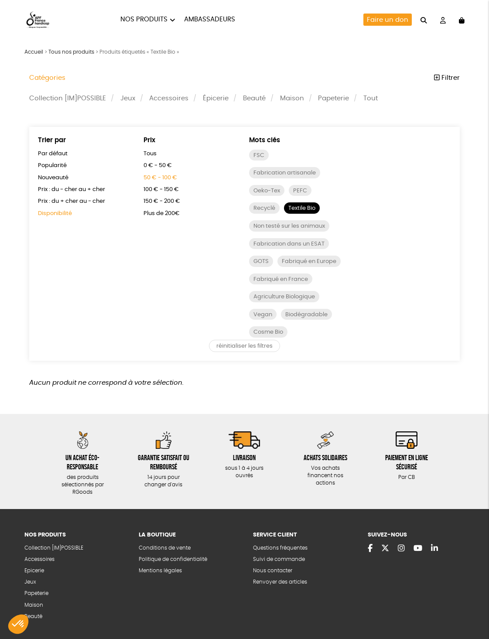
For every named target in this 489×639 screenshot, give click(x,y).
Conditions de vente (165, 548)
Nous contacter (272, 570)
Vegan (262, 315)
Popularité (52, 165)
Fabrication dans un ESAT (289, 244)
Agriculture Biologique (284, 297)
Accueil (33, 52)
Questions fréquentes (280, 548)
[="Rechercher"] (424, 19)
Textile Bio (301, 208)
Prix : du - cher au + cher (71, 189)
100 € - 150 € (161, 189)
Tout (370, 98)
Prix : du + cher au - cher (71, 201)
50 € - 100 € (160, 178)
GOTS (261, 261)
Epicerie (34, 570)
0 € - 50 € (158, 165)
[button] (18, 624)
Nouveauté (53, 178)
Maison (292, 98)
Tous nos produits (71, 52)
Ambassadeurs (209, 19)
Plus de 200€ (162, 213)
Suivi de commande (279, 559)
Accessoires (168, 98)
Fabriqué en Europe (309, 261)
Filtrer (447, 78)
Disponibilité (55, 213)
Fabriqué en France (280, 279)
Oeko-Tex (266, 191)
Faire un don (387, 20)
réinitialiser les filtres (244, 346)
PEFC (300, 191)
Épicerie (216, 98)
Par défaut (53, 154)
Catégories (47, 78)
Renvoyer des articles (280, 582)
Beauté (254, 98)
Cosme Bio (268, 332)
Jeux (127, 98)
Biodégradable (306, 315)
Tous (150, 154)
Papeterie (333, 98)
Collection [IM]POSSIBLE (67, 98)
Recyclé (264, 208)
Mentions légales (160, 570)
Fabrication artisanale (284, 173)
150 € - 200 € (162, 201)
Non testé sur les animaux (289, 226)
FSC (258, 155)
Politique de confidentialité (173, 559)
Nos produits (144, 19)
